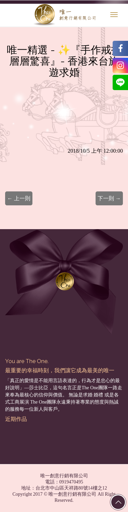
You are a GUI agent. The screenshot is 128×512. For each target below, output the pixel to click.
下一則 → (109, 198)
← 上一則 (18, 198)
